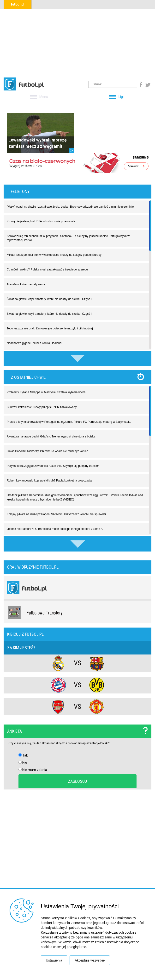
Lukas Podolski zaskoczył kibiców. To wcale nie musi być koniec (47, 451)
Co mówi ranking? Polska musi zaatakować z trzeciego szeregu (47, 269)
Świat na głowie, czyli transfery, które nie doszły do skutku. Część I (49, 313)
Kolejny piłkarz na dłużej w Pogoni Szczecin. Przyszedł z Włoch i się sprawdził (57, 514)
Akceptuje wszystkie (90, 960)
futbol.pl (17, 4)
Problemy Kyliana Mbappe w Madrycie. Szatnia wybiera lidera (46, 392)
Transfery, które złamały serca (26, 284)
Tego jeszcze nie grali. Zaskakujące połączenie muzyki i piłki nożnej (50, 328)
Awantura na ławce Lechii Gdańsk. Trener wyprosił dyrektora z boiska (51, 436)
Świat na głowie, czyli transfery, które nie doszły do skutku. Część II (49, 299)
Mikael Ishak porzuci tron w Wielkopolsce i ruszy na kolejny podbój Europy (54, 255)
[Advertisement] (77, 42)
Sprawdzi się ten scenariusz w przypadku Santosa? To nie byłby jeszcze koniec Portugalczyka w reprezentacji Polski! (68, 238)
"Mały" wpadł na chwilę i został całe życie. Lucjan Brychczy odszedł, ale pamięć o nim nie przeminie (70, 206)
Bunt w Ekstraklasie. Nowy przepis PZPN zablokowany (42, 407)
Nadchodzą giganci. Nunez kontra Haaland (34, 343)
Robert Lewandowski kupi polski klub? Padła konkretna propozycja (49, 480)
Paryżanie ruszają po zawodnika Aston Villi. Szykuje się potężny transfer (53, 466)
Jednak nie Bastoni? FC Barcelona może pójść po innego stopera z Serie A (55, 529)
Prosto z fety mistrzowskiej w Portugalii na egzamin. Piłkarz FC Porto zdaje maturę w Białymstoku (69, 421)
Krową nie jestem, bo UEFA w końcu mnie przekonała (41, 221)
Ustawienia (54, 960)
